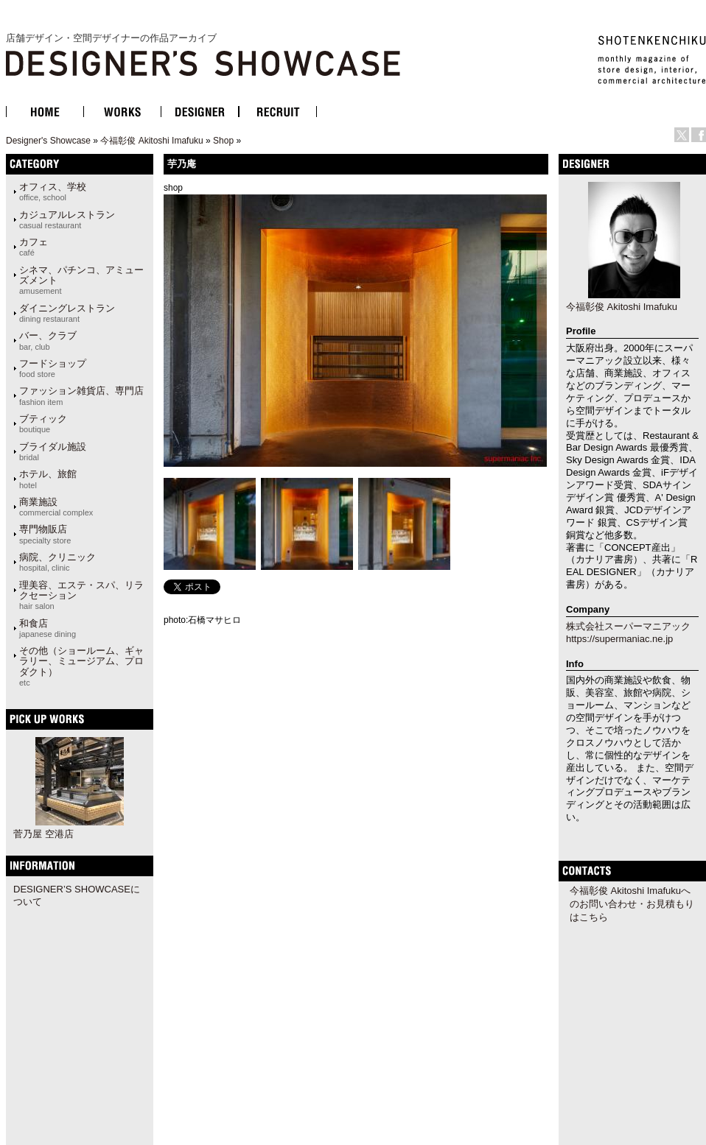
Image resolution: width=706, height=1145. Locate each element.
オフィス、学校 (52, 191)
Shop (223, 140)
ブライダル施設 (52, 451)
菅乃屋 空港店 (43, 833)
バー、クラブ (48, 340)
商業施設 (56, 506)
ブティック (43, 423)
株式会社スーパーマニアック (628, 626)
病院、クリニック (57, 562)
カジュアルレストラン (67, 219)
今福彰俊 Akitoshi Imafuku (151, 140)
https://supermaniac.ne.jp (619, 638)
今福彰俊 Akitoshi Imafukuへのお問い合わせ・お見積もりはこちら (632, 904)
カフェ (33, 246)
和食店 (47, 628)
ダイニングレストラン (67, 313)
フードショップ (52, 368)
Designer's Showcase (48, 140)
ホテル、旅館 (48, 478)
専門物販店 (45, 534)
